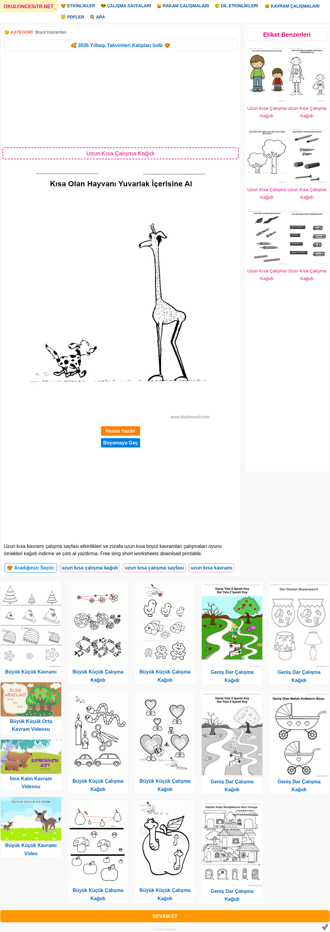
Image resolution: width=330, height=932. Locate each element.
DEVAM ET (165, 916)
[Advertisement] (120, 98)
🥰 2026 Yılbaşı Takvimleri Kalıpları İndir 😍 (120, 45)
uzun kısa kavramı (211, 567)
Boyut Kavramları (50, 32)
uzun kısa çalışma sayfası (154, 567)
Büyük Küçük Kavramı (31, 671)
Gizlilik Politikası (165, 929)
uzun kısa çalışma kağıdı (90, 567)
